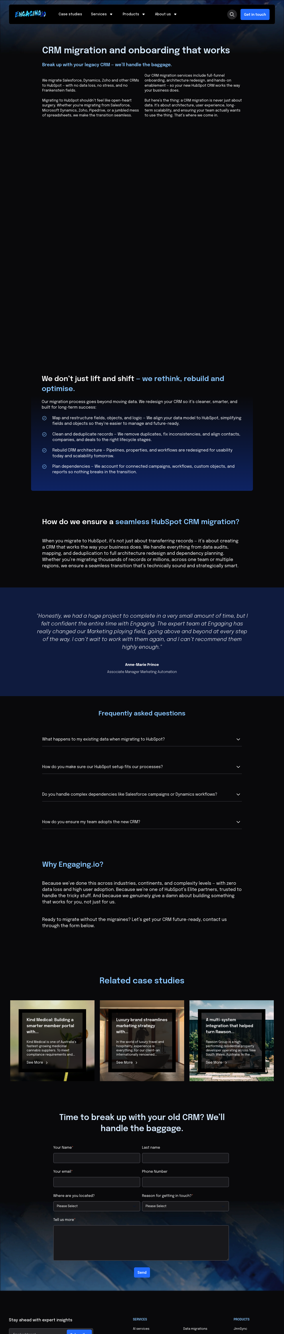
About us (166, 14)
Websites (190, 1230)
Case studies (70, 14)
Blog (186, 1254)
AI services (141, 1189)
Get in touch (255, 15)
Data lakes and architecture (194, 1208)
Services (102, 14)
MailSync (240, 1197)
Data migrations (195, 1189)
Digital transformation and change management (203, 1220)
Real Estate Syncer (248, 1205)
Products (134, 14)
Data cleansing (194, 1197)
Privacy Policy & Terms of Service (34, 1319)
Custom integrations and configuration (152, 1200)
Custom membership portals (148, 1224)
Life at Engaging (145, 1270)
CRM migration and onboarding (147, 1212)
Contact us (191, 1262)
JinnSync (240, 1189)
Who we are (142, 1262)
